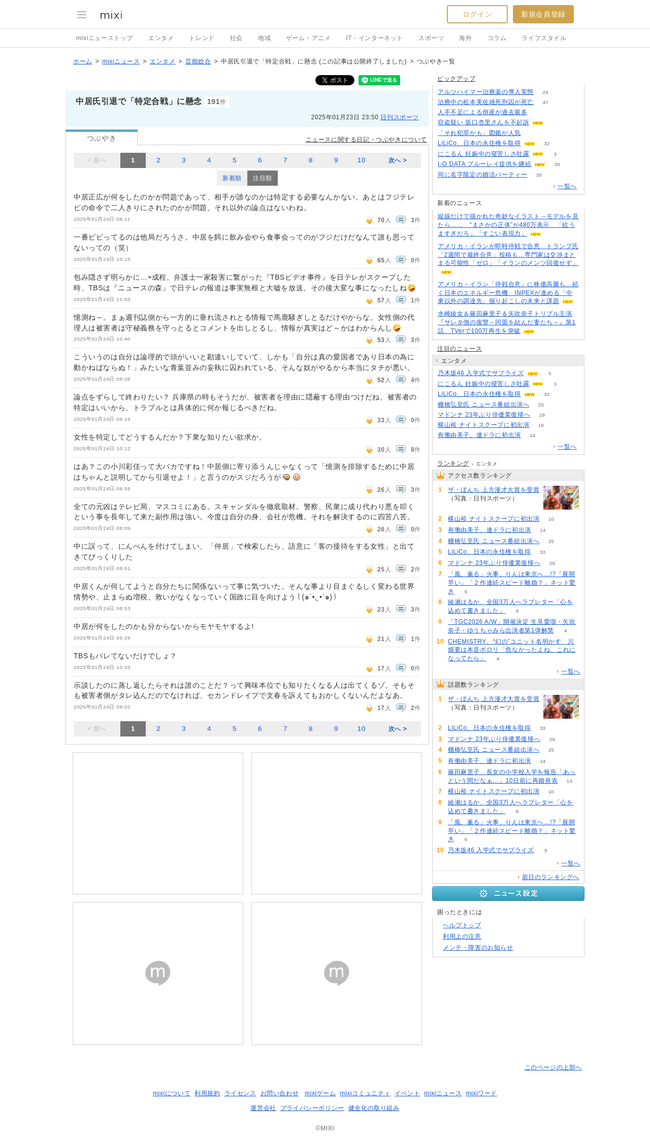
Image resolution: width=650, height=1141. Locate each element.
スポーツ (431, 38)
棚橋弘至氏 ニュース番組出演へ (483, 404)
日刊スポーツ (399, 117)
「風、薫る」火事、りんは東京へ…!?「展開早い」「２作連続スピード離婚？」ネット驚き (512, 582)
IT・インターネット (374, 38)
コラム (497, 38)
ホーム (82, 61)
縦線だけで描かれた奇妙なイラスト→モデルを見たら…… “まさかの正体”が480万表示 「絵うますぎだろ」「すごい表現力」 (508, 225)
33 (546, 394)
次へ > (397, 160)
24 (545, 92)
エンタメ (161, 38)
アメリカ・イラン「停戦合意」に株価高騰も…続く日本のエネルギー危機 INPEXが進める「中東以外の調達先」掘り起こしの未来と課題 (508, 293)
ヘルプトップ (462, 925)
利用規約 (207, 1093)
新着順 (232, 178)
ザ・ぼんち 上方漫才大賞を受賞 (493, 489)
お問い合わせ (280, 1093)
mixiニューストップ (104, 38)
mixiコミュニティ (365, 1093)
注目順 (262, 178)
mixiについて (171, 1093)
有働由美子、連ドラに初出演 (479, 435)
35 (539, 175)
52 (530, 498)
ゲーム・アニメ (308, 38)
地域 (264, 38)
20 (557, 164)
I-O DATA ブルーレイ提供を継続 (484, 163)
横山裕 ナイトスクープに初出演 (483, 424)
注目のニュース (459, 348)
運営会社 (263, 1108)
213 (533, 133)
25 (541, 405)
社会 (236, 38)
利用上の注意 (462, 936)
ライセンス (240, 1093)
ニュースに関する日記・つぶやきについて (366, 139)
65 (555, 122)
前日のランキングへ (550, 877)
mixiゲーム (320, 1093)
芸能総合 (198, 61)
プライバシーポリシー (312, 1108)
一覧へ (567, 186)
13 (569, 781)
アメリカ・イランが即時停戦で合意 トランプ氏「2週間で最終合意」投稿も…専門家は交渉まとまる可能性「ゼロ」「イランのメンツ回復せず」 (508, 255)
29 (542, 415)
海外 (465, 38)
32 (546, 143)
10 (362, 160)
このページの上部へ (553, 1067)
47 (545, 102)
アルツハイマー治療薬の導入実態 (486, 91)
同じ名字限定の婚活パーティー (482, 174)
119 (539, 112)
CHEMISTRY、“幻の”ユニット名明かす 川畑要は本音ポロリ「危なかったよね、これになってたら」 (512, 650)
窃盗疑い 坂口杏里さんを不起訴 (483, 122)
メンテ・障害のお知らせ (478, 947)
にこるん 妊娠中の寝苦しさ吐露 (483, 153)
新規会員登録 (543, 14)
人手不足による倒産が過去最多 (482, 112)
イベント (407, 1093)
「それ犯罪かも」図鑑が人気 (479, 133)
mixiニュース (121, 61)
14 (532, 435)
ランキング (453, 463)
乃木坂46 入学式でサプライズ (481, 373)
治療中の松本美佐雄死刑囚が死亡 (486, 102)
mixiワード (481, 1093)
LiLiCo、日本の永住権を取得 (479, 143)
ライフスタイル (544, 38)
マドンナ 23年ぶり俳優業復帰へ (484, 414)
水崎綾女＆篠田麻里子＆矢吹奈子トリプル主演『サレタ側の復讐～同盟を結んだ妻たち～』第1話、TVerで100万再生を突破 (507, 322)
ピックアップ (456, 78)
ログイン (477, 14)
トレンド (201, 38)
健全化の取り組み (374, 1108)
